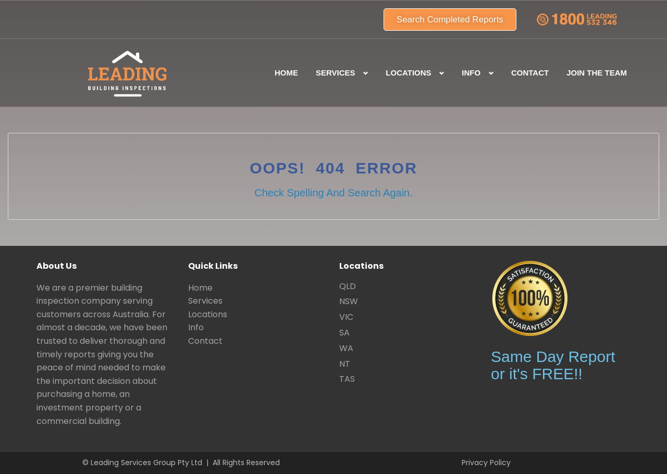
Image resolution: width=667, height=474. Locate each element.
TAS (347, 379)
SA (344, 333)
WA (346, 348)
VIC (346, 317)
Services (205, 301)
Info (196, 327)
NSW (348, 301)
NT (344, 364)
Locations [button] (408, 72)
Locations (207, 314)
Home (286, 72)
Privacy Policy (486, 462)
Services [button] (335, 72)
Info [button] (471, 72)
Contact (530, 72)
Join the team (596, 72)
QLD (347, 286)
